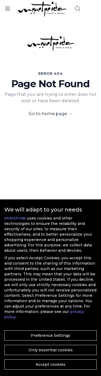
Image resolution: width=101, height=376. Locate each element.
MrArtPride (15, 218)
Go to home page (50, 113)
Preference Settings (50, 335)
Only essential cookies (51, 350)
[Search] (77, 8)
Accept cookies (50, 364)
